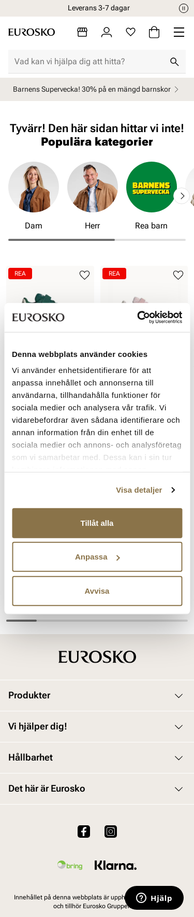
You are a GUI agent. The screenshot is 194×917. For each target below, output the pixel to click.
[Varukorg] (154, 32)
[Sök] (174, 61)
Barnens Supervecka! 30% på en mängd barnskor (97, 89)
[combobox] (88, 61)
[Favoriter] (130, 32)
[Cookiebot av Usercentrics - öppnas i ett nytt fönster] (138, 317)
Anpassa (97, 556)
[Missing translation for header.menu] (179, 32)
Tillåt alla (97, 522)
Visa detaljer (139, 489)
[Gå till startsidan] (31, 32)
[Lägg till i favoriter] (84, 275)
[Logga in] (106, 32)
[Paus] (183, 8)
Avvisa (97, 590)
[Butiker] (82, 32)
